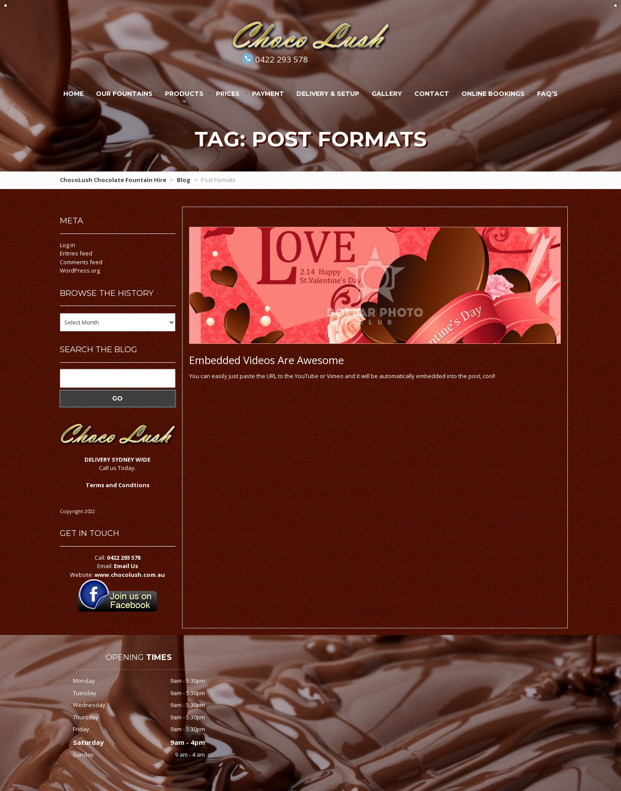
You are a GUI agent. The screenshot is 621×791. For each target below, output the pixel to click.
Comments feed (81, 262)
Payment (268, 94)
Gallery (387, 94)
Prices (228, 94)
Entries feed (76, 253)
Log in (67, 245)
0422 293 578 (281, 59)
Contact (431, 94)
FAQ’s (547, 94)
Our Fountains (124, 94)
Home (73, 94)
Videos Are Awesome (266, 360)
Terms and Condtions (118, 485)
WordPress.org (80, 270)
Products (184, 94)
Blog (183, 180)
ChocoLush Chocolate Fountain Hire (113, 180)
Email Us (126, 566)
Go (117, 398)
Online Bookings (493, 94)
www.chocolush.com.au (130, 575)
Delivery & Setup (327, 94)
